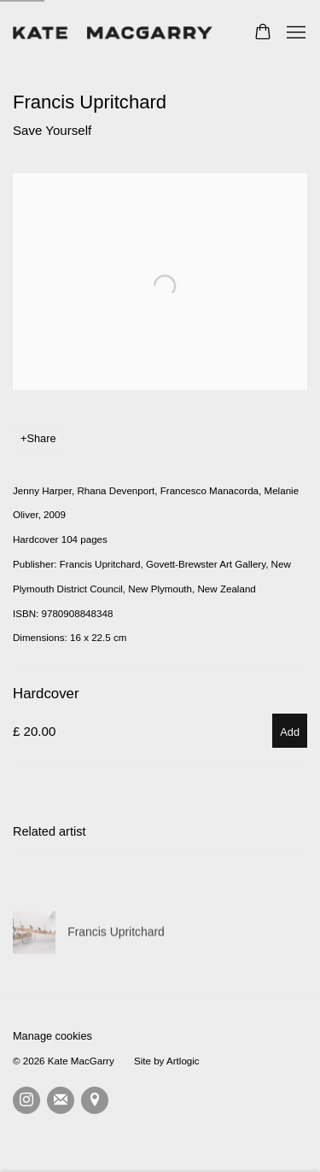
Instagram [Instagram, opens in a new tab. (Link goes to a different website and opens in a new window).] (26, 1100)
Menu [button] (294, 33)
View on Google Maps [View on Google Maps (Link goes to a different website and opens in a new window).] (94, 1100)
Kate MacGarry (115, 32)
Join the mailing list (60, 1100)
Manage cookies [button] (52, 1035)
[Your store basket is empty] (263, 33)
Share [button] (40, 438)
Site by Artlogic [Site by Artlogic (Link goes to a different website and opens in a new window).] (167, 1060)
